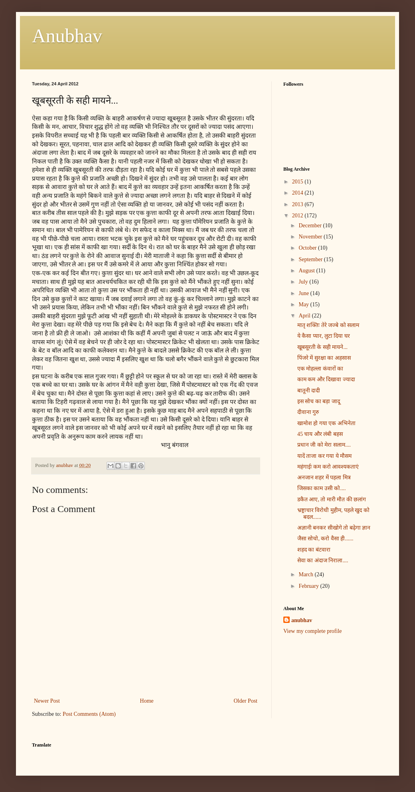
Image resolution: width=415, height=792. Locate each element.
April (305, 316)
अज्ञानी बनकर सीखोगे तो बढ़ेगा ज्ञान (334, 528)
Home (147, 701)
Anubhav (67, 35)
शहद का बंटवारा (313, 550)
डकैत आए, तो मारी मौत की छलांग (331, 499)
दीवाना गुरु (308, 412)
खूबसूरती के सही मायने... (322, 347)
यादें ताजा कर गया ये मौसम (324, 456)
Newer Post (47, 701)
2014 (298, 193)
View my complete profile (312, 631)
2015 (298, 182)
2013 (298, 204)
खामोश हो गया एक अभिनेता (326, 423)
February (309, 586)
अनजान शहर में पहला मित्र (324, 478)
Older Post (246, 701)
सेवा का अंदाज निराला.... (322, 560)
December (310, 226)
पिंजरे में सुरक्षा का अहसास (324, 358)
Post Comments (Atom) (89, 714)
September (311, 259)
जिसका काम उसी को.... (321, 488)
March (306, 574)
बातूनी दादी (308, 391)
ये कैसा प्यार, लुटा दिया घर (323, 336)
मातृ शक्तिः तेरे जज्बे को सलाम (328, 325)
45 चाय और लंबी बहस (320, 434)
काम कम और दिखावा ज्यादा (326, 379)
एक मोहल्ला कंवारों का (320, 369)
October (308, 248)
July (303, 282)
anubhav (301, 620)
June (304, 293)
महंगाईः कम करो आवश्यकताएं (328, 467)
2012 (298, 216)
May (304, 304)
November (311, 237)
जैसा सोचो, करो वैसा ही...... (325, 539)
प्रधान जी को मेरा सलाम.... (324, 445)
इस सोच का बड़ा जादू (318, 401)
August (307, 271)
